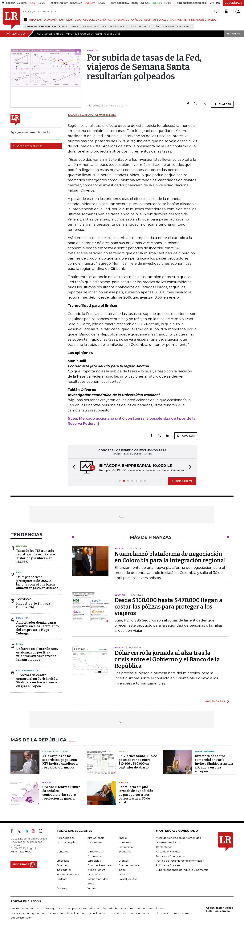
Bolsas (46, 782)
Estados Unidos (140, 26)
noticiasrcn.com (141, 913)
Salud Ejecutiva (128, 878)
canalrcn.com (98, 913)
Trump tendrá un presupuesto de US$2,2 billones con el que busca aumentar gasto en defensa (37, 582)
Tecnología (23, 598)
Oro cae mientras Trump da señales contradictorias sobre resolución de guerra (61, 792)
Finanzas (62, 865)
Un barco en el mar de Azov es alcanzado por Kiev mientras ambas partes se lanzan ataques (37, 654)
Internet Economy (68, 874)
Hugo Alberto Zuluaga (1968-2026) (33, 605)
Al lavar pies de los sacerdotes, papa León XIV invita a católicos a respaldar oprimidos (60, 761)
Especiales (94, 860)
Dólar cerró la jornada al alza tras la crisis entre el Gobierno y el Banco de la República (167, 659)
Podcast (62, 878)
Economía (125, 851)
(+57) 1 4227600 (20, 851)
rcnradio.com (119, 913)
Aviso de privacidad (168, 851)
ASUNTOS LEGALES (156, 19)
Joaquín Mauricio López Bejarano (92, 115)
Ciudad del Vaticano (55, 751)
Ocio (122, 874)
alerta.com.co (183, 913)
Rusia (19, 644)
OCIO (78, 19)
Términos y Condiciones (170, 856)
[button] (73, 467)
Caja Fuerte (94, 842)
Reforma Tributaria (94, 26)
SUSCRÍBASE (233, 3)
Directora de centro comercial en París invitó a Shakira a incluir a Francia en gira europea (37, 680)
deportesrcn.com (21, 917)
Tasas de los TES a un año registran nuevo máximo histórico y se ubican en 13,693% (35, 556)
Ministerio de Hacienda (176, 26)
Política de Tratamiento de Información (180, 860)
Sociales (62, 888)
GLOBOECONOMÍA (94, 19)
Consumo (63, 851)
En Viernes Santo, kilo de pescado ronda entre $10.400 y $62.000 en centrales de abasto (138, 761)
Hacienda (21, 546)
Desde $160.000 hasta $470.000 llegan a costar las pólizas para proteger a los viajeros (168, 607)
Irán (156, 26)
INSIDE (212, 19)
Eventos (123, 860)
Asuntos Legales (67, 842)
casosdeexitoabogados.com (28, 913)
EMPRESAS (66, 19)
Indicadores (64, 869)
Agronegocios (65, 837)
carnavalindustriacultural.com (68, 913)
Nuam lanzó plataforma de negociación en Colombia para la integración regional (170, 557)
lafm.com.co (162, 913)
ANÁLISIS (136, 19)
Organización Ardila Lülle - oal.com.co (219, 909)
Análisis (123, 837)
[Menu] (26, 19)
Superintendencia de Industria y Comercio (182, 869)
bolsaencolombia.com (150, 908)
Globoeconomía (129, 865)
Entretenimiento (27, 670)
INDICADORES (197, 19)
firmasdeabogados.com (118, 908)
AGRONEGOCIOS (118, 19)
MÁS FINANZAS (215, 701)
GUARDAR (222, 104)
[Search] (215, 11)
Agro (122, 751)
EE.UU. (19, 572)
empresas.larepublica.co (83, 908)
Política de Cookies (168, 865)
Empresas (63, 860)
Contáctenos (164, 846)
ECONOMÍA (50, 19)
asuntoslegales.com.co (24, 908)
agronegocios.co (53, 908)
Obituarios (93, 874)
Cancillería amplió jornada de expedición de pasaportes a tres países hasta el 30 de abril (136, 794)
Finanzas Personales (99, 865)
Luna (75, 26)
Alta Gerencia (95, 837)
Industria (22, 618)
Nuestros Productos (168, 842)
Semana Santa (118, 26)
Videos (91, 888)
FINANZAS (35, 19)
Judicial (123, 782)
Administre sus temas (27, 145)
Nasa (65, 26)
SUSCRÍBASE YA (182, 480)
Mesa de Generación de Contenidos (178, 837)
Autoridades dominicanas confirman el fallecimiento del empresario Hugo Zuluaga (37, 628)
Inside (122, 869)
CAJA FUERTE (178, 19)
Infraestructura (96, 869)
